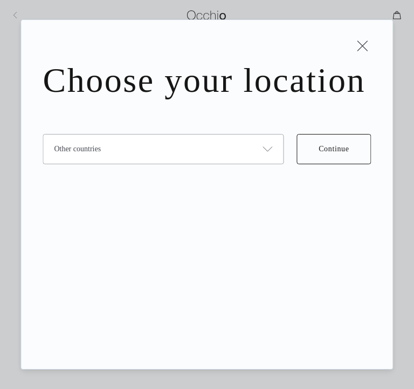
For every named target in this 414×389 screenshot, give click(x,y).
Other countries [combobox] (77, 149)
